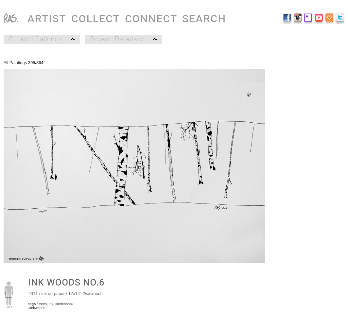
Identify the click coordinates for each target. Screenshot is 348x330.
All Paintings (15, 62)
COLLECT (95, 18)
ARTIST (46, 18)
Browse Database (123, 39)
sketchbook (64, 304)
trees (42, 304)
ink (51, 304)
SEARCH (204, 18)
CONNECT (151, 18)
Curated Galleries (42, 39)
